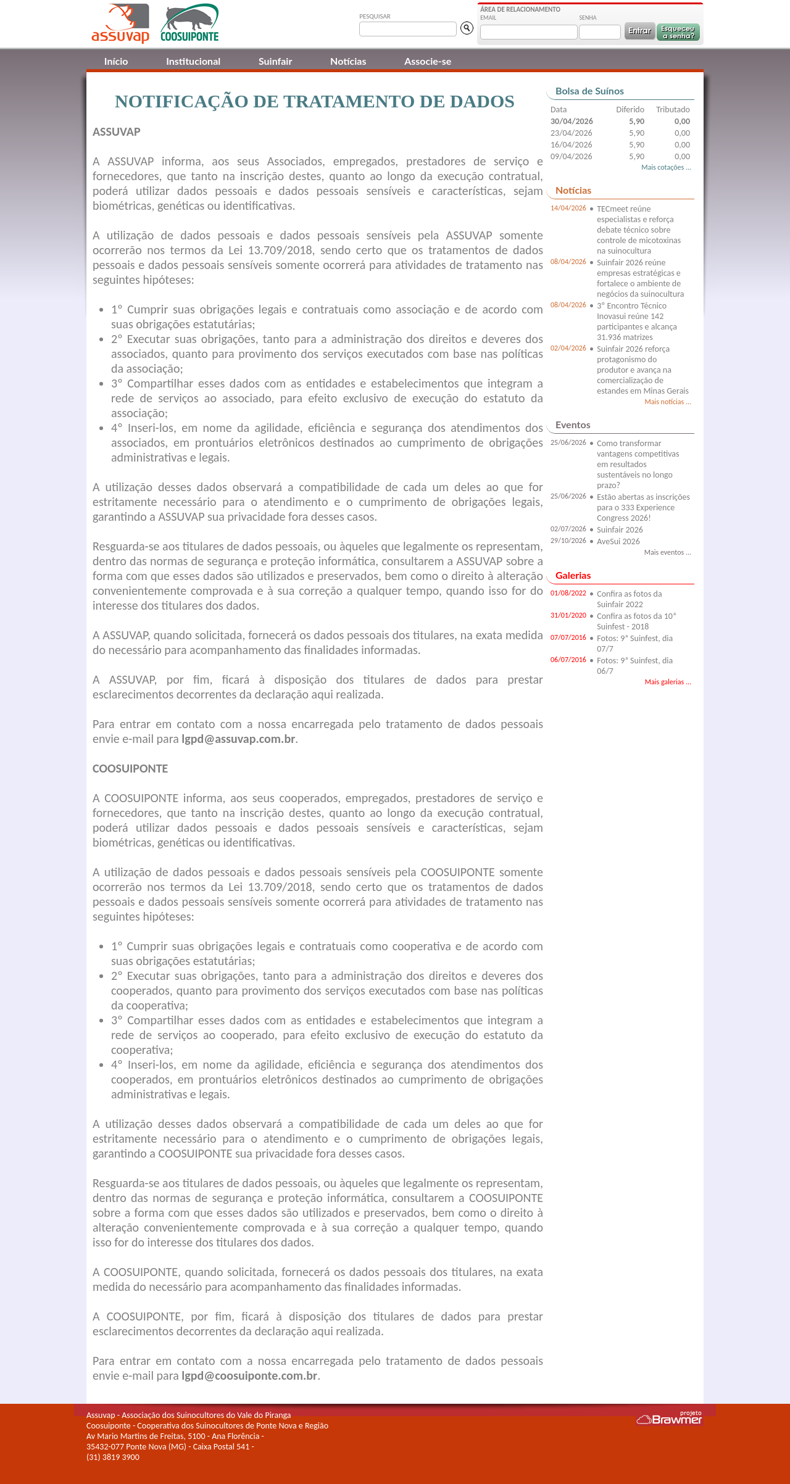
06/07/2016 (568, 659)
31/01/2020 (568, 615)
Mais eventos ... (667, 552)
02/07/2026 (568, 528)
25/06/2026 (568, 442)
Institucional (193, 61)
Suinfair (275, 61)
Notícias (348, 61)
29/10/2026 (568, 540)
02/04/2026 (568, 348)
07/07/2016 (568, 637)
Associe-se (427, 61)
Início (116, 61)
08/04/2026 (568, 261)
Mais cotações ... (666, 167)
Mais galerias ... (668, 682)
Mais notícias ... (667, 401)
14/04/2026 (568, 208)
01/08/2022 (568, 593)
